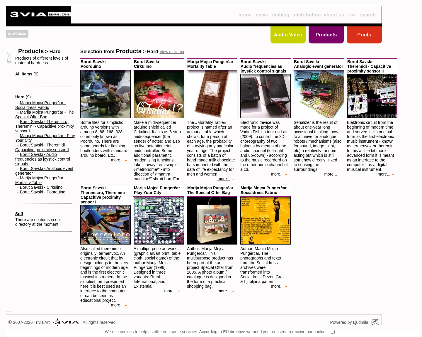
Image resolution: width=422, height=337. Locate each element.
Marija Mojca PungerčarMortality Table (210, 64)
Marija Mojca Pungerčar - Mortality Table (40, 180)
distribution (307, 15)
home (244, 15)
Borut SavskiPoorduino (93, 64)
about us (334, 15)
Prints (364, 35)
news (262, 15)
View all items (172, 52)
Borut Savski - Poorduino (42, 192)
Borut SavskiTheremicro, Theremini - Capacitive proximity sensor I (104, 195)
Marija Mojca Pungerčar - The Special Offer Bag (44, 114)
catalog (281, 15)
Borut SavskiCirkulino (146, 64)
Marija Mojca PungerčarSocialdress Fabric (264, 190)
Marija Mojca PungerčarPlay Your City (157, 190)
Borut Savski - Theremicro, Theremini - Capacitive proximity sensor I (44, 126)
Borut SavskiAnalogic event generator (318, 64)
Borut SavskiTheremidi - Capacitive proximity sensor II (369, 66)
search (368, 15)
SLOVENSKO (17, 34)
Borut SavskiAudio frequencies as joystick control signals (263, 66)
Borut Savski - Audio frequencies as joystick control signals (42, 159)
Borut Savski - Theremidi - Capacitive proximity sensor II (42, 147)
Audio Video (288, 35)
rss (351, 15)
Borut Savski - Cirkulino (41, 187)
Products (326, 35)
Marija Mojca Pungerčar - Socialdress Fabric (40, 105)
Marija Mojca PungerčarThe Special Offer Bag (210, 190)
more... (119, 160)
